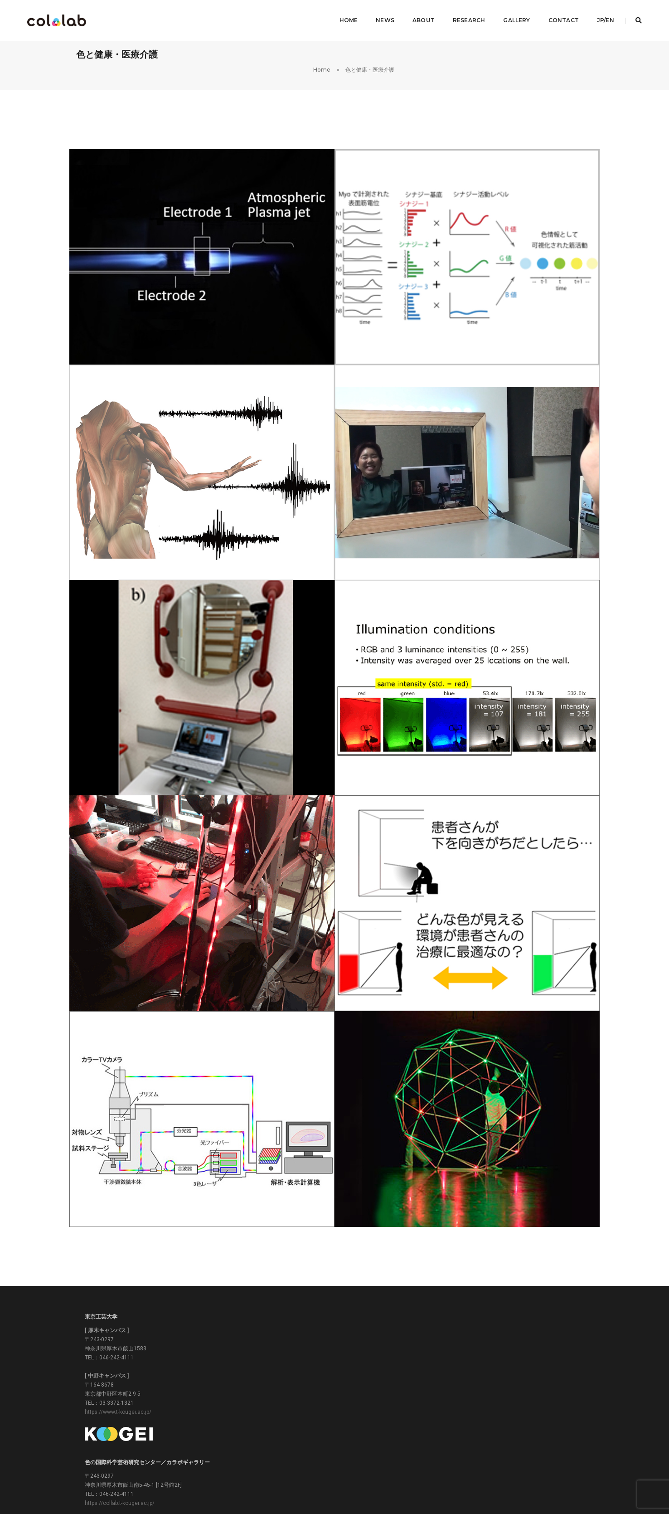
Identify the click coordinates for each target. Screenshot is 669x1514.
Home (342, 16)
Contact (557, 16)
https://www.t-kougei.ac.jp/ (123, 1405)
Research (462, 16)
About (417, 16)
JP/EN (599, 16)
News (378, 16)
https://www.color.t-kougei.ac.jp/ (483, 1359)
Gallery (510, 16)
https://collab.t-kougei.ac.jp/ (301, 1350)
